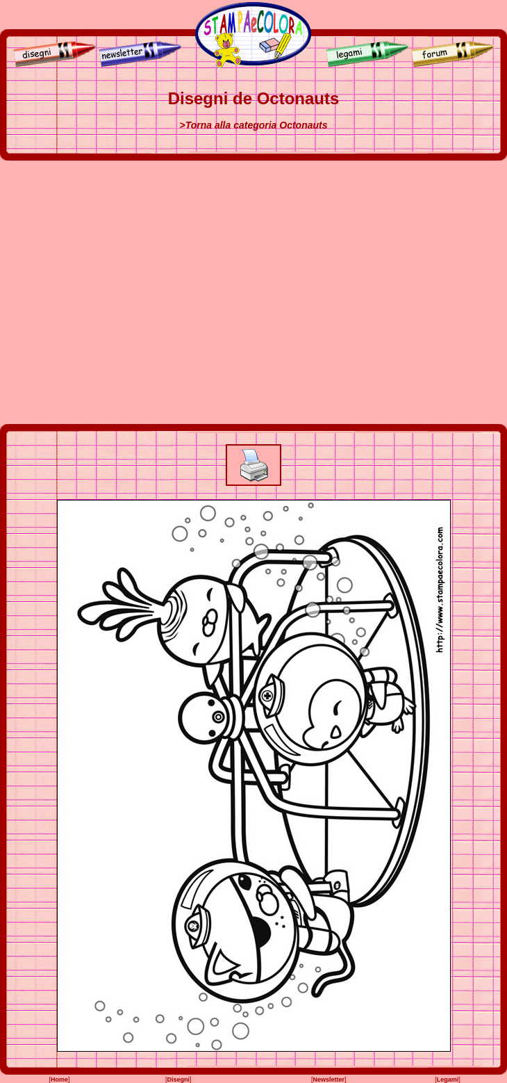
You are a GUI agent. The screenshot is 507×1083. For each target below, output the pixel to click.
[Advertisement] (130, 292)
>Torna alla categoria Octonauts (253, 125)
